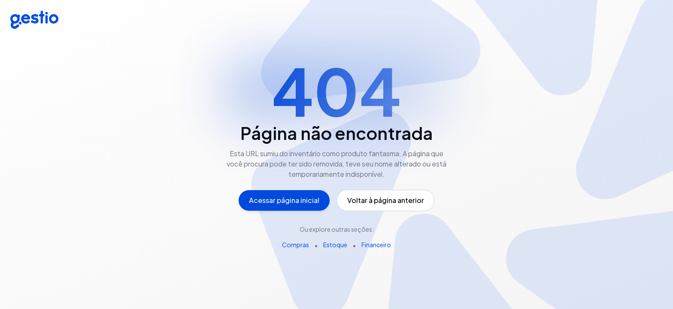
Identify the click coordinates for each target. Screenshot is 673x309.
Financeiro (376, 244)
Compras (295, 244)
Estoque (335, 244)
